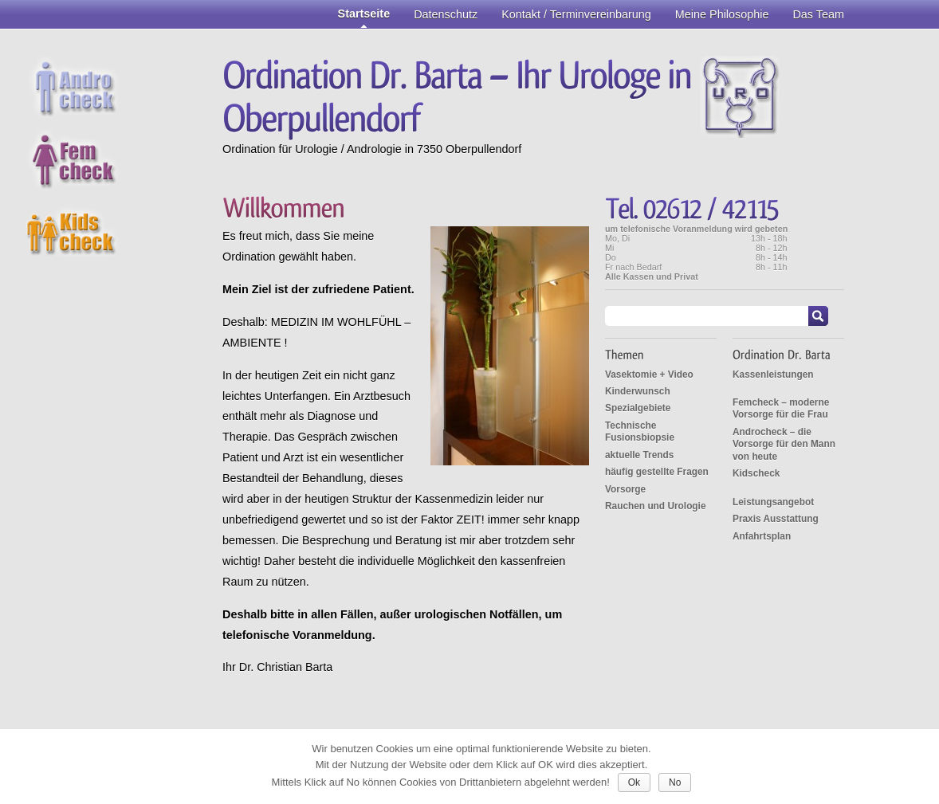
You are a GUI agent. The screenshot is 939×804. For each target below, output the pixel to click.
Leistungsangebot (773, 502)
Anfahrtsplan (762, 536)
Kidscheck (756, 473)
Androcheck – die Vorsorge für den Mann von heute (784, 444)
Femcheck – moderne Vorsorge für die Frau (781, 408)
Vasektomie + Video (649, 374)
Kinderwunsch (637, 391)
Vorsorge (625, 489)
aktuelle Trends (639, 455)
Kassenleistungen (773, 374)
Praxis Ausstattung (776, 518)
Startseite (364, 13)
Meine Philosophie (722, 14)
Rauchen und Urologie (655, 506)
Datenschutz (445, 14)
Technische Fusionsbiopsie (639, 431)
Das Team (818, 14)
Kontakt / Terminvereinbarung (576, 14)
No (675, 782)
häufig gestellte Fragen (657, 471)
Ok (634, 782)
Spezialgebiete (637, 408)
